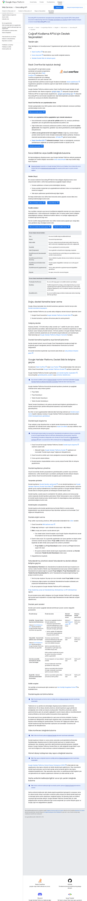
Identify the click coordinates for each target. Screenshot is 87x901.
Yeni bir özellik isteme (60, 227)
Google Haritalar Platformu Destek (54, 369)
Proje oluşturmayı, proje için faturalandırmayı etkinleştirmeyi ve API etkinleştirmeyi (52, 590)
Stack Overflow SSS (38, 140)
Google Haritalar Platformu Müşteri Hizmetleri (53, 335)
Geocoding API (21, 7)
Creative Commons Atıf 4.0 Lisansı (55, 810)
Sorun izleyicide (36, 55)
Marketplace (67, 439)
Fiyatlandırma (51, 2)
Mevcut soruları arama (36, 112)
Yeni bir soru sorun (35, 146)
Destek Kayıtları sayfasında (48, 484)
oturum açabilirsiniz (72, 82)
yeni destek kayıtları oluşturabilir (66, 373)
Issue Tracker (54, 367)
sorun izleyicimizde (60, 159)
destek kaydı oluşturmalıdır (48, 168)
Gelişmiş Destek (35, 166)
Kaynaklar (33, 29)
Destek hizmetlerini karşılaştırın (37, 308)
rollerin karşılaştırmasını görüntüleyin (39, 416)
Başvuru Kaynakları (40, 11)
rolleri (71, 521)
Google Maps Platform (46, 27)
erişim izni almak (62, 426)
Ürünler (42, 2)
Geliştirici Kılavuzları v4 (8, 11)
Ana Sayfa (30, 27)
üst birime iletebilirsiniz (63, 375)
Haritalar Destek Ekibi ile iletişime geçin (43, 58)
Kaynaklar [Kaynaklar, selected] (51, 11)
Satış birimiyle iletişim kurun (75, 7)
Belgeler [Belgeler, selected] (60, 2)
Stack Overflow (36, 52)
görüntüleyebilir (42, 375)
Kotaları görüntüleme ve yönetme (58, 19)
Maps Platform (14, 2)
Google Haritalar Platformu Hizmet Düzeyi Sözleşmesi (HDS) (46, 765)
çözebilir (50, 375)
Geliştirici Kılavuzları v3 (25, 11)
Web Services (7, 7)
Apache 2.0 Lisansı (79, 810)
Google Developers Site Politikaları (52, 812)
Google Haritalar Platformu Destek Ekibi (59, 315)
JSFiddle (58, 137)
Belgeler (57, 27)
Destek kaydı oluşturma (70, 445)
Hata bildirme (52, 203)
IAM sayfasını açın (47, 524)
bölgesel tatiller (69, 623)
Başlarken (58, 7)
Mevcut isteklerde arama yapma (39, 227)
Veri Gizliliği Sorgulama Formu (66, 687)
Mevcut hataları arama (36, 203)
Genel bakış (33, 2)
